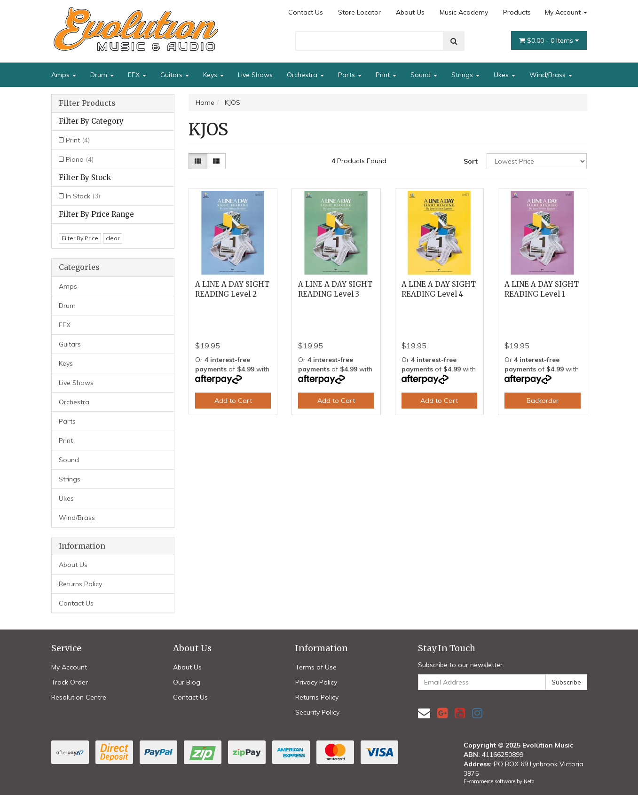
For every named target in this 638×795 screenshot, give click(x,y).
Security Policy (317, 712)
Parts (350, 75)
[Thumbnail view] (198, 161)
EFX (137, 75)
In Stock (83, 196)
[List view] (216, 161)
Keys (213, 75)
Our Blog (186, 682)
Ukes (504, 75)
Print (386, 75)
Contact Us (305, 12)
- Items (549, 40)
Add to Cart (233, 400)
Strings (465, 75)
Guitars (174, 75)
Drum (102, 75)
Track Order (69, 682)
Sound (423, 75)
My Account (566, 12)
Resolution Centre (78, 697)
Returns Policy (80, 584)
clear (112, 238)
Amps (63, 75)
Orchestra (305, 75)
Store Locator (359, 12)
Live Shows (255, 75)
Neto (529, 781)
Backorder (543, 400)
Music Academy (464, 12)
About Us (410, 12)
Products (517, 12)
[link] (442, 713)
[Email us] (424, 713)
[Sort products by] (537, 161)
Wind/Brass (550, 75)
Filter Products (87, 103)
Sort (471, 161)
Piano (80, 159)
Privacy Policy (316, 682)
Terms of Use (316, 667)
